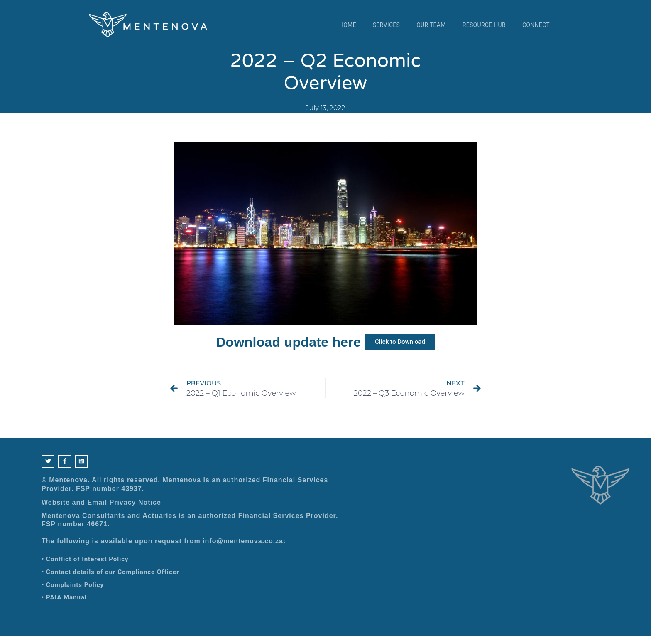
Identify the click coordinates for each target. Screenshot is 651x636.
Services (386, 25)
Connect (536, 25)
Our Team (431, 25)
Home (347, 25)
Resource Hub (484, 25)
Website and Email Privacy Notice (101, 502)
